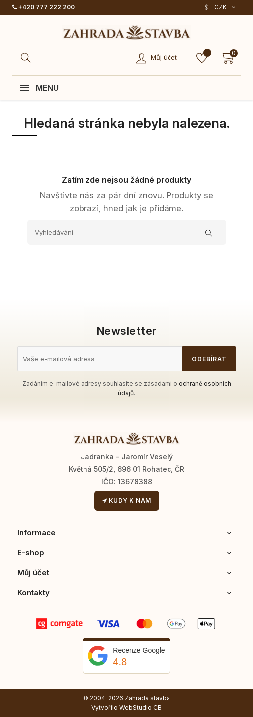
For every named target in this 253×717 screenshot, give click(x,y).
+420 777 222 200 (43, 7)
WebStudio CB (140, 707)
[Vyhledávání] (127, 232)
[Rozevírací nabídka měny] (219, 7)
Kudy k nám (126, 500)
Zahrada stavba (147, 698)
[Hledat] (27, 57)
